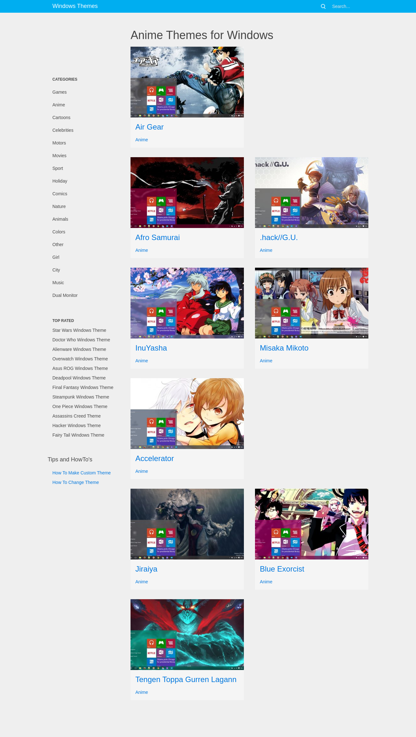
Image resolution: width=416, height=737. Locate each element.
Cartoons (61, 117)
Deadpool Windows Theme (79, 377)
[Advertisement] (79, 43)
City (56, 269)
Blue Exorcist (282, 569)
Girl (55, 257)
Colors (58, 231)
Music (58, 282)
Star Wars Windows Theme (79, 330)
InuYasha (151, 348)
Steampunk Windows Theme (80, 396)
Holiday (59, 181)
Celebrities (62, 130)
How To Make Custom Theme (81, 472)
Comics (59, 193)
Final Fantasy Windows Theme (82, 387)
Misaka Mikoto (284, 348)
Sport (57, 168)
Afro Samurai (157, 237)
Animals (60, 219)
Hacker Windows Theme (76, 425)
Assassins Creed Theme (76, 416)
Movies (59, 155)
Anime (58, 104)
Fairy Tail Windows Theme (78, 435)
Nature (59, 206)
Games (59, 92)
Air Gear (149, 127)
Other (58, 244)
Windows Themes (75, 6)
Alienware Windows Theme (79, 349)
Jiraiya (146, 569)
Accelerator (154, 458)
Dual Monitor (64, 295)
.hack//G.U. (279, 237)
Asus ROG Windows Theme (80, 368)
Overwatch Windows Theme (80, 358)
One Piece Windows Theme (79, 406)
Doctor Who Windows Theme (81, 339)
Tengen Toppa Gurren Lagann (185, 679)
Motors (59, 142)
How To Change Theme (75, 482)
